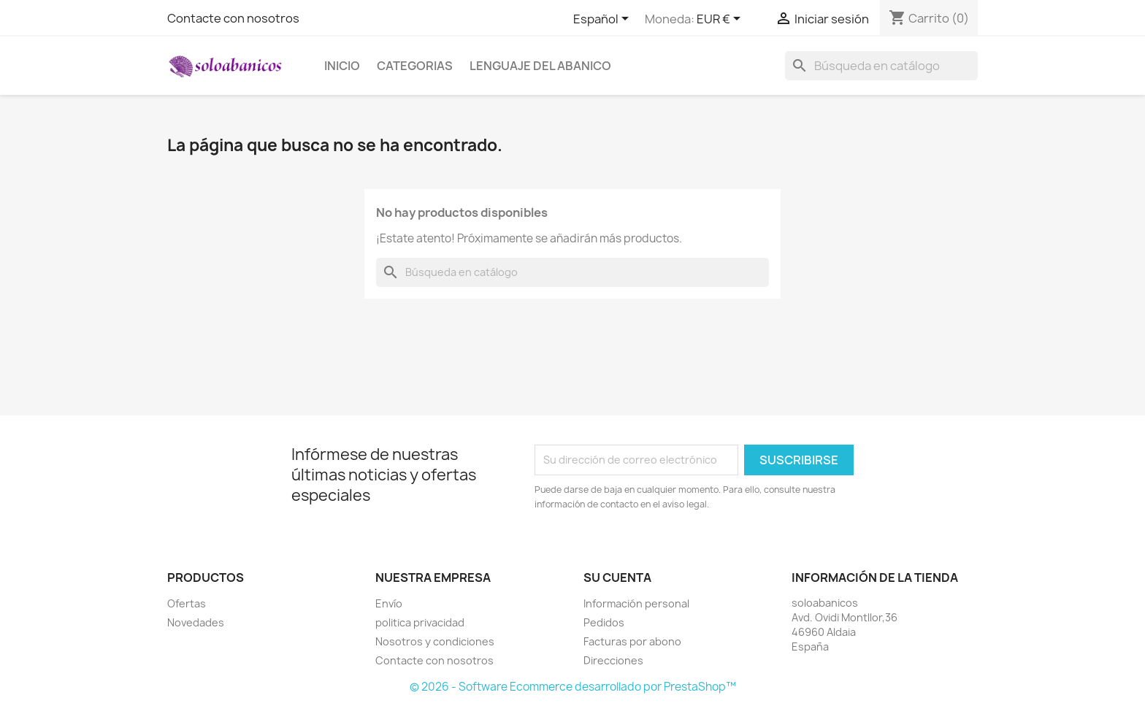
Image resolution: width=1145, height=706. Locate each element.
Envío (388, 603)
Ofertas (186, 603)
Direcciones (613, 660)
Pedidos (603, 622)
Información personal (636, 603)
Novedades (195, 622)
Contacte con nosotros (233, 18)
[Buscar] (881, 65)
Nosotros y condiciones (434, 641)
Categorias (415, 66)
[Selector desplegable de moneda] (721, 19)
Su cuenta (617, 577)
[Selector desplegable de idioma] (603, 19)
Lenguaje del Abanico (540, 66)
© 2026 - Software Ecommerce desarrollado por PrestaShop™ (573, 686)
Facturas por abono (632, 641)
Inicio (342, 66)
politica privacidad (419, 622)
